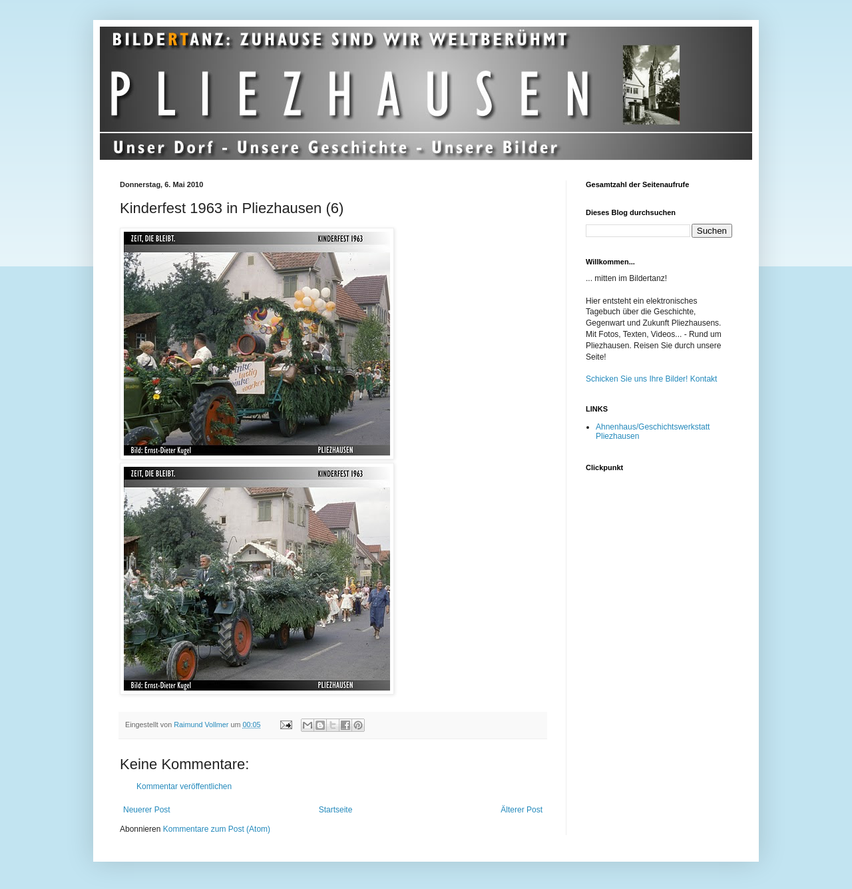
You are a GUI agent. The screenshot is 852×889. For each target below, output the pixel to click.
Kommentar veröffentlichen (184, 786)
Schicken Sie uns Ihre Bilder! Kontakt (651, 379)
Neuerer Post (146, 809)
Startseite (336, 809)
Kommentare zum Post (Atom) (216, 829)
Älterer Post (521, 809)
